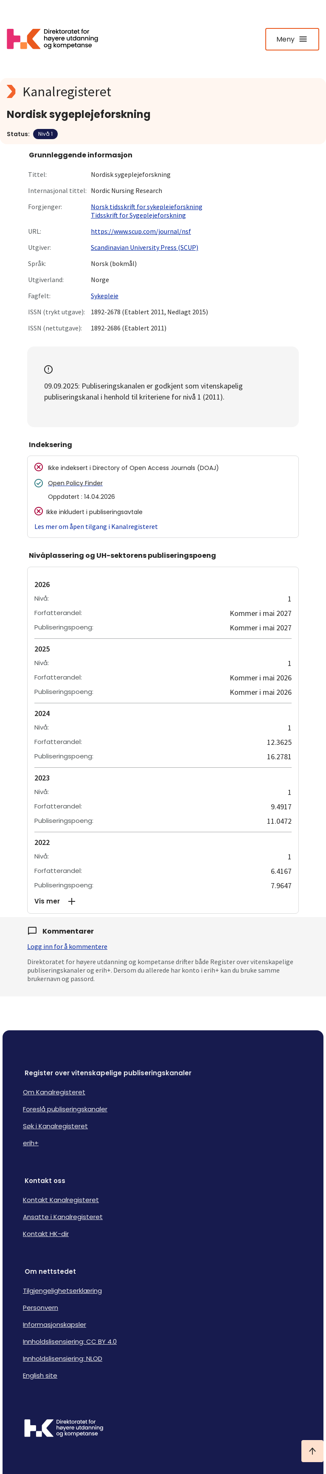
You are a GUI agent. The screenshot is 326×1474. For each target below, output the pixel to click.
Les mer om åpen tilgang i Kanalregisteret (96, 526)
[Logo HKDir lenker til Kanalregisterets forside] (58, 39)
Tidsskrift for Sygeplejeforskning (138, 215)
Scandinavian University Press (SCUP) (144, 247)
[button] (163, 901)
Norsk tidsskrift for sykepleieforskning (146, 206)
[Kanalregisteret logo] (163, 91)
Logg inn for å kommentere (67, 946)
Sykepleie (104, 295)
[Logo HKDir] (163, 1429)
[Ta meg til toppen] (312, 1451)
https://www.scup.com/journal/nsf (141, 231)
